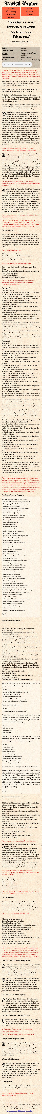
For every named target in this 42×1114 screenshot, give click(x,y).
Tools (30, 15)
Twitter (29, 12)
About (11, 18)
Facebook (11, 15)
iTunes (30, 8)
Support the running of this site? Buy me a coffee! (19, 1111)
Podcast (11, 8)
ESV (4, 614)
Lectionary (11, 12)
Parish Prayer (21, 4)
